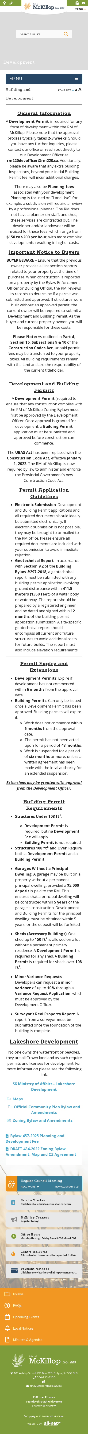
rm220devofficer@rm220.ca (32, 160)
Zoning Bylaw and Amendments (40, 1120)
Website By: (33, 1424)
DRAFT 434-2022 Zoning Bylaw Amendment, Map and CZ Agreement (41, 1151)
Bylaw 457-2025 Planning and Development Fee (35, 1138)
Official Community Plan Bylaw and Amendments (44, 1109)
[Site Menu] (44, 79)
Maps (15, 1099)
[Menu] (80, 8)
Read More (30, 1186)
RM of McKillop (44, 7)
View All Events (66, 1186)
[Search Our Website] (44, 34)
